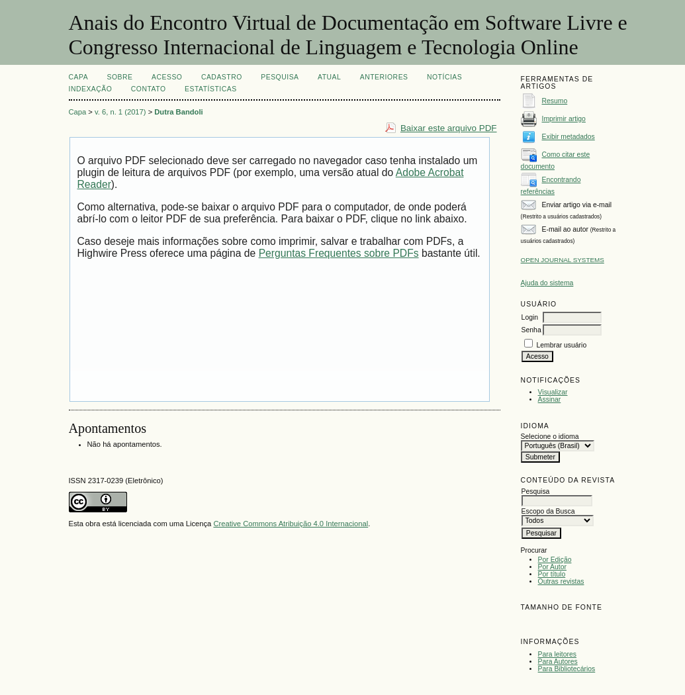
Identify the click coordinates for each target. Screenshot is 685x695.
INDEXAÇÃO (91, 89)
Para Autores (558, 661)
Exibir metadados (568, 136)
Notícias (444, 77)
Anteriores (384, 77)
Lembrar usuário (562, 345)
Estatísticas (211, 89)
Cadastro (221, 77)
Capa (79, 77)
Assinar (549, 399)
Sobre (120, 77)
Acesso (167, 77)
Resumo (555, 101)
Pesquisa (279, 77)
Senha (531, 330)
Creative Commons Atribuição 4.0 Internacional (290, 524)
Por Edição (555, 559)
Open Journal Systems (562, 259)
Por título (552, 574)
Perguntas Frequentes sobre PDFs (339, 253)
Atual (329, 77)
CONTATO (148, 89)
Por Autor (552, 567)
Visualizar (553, 392)
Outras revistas (561, 581)
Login (530, 317)
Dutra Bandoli (178, 112)
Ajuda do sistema (547, 283)
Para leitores (557, 654)
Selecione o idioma (550, 436)
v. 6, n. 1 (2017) (120, 112)
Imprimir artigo (564, 118)
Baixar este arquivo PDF (448, 128)
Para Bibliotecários (567, 668)
